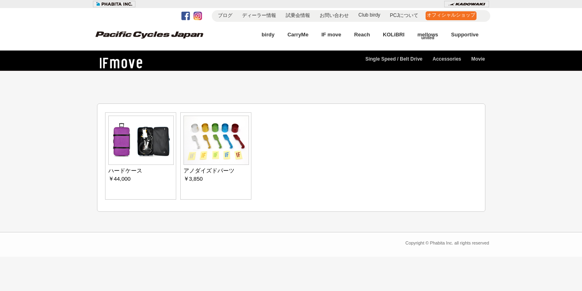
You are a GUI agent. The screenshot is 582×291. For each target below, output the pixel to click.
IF (129, 63)
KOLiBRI (393, 35)
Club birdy (369, 15)
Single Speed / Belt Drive (393, 59)
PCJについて (404, 15)
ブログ (225, 15)
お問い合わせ (334, 15)
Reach (362, 35)
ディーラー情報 (259, 15)
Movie (478, 59)
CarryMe (297, 35)
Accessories (446, 59)
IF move (331, 35)
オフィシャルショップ (451, 15)
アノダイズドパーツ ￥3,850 (216, 149)
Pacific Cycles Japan (157, 40)
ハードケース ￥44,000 (141, 149)
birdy (267, 35)
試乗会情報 (298, 15)
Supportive (465, 35)
